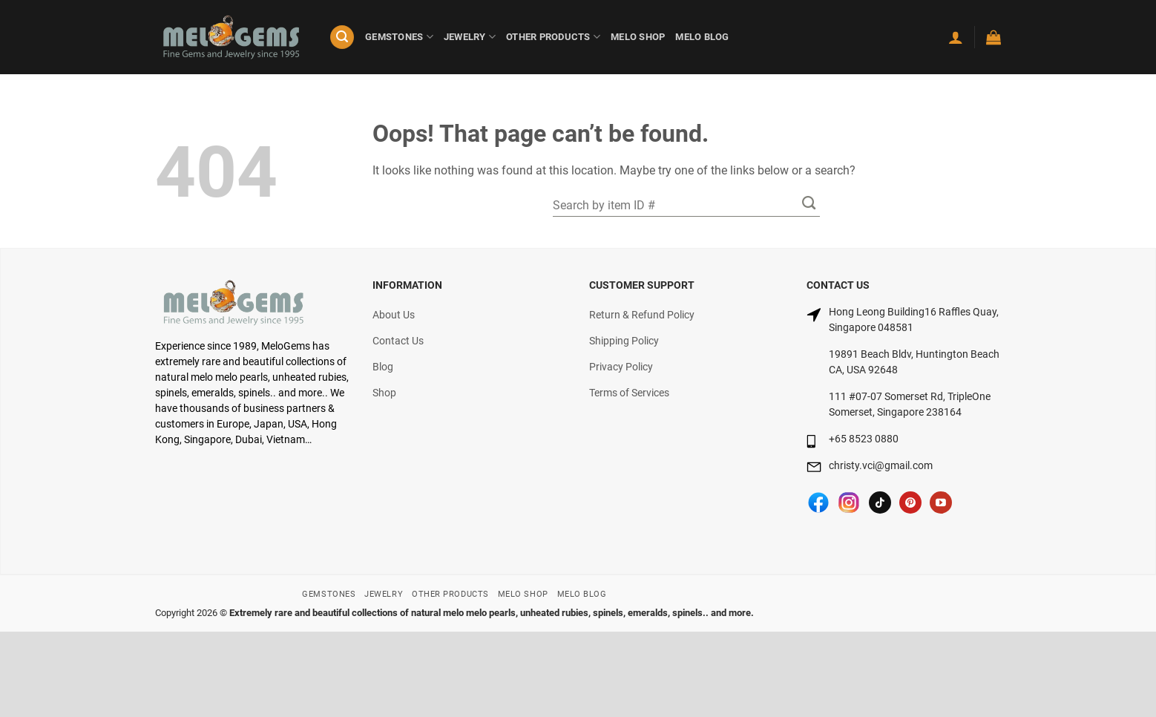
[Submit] (809, 202)
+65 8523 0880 (864, 439)
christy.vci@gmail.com (881, 465)
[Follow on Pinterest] (910, 502)
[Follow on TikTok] (880, 502)
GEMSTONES (399, 37)
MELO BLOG (702, 36)
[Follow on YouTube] (941, 502)
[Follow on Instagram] (849, 502)
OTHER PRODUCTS (553, 37)
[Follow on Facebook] (818, 502)
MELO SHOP (638, 36)
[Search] (342, 37)
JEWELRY (470, 37)
